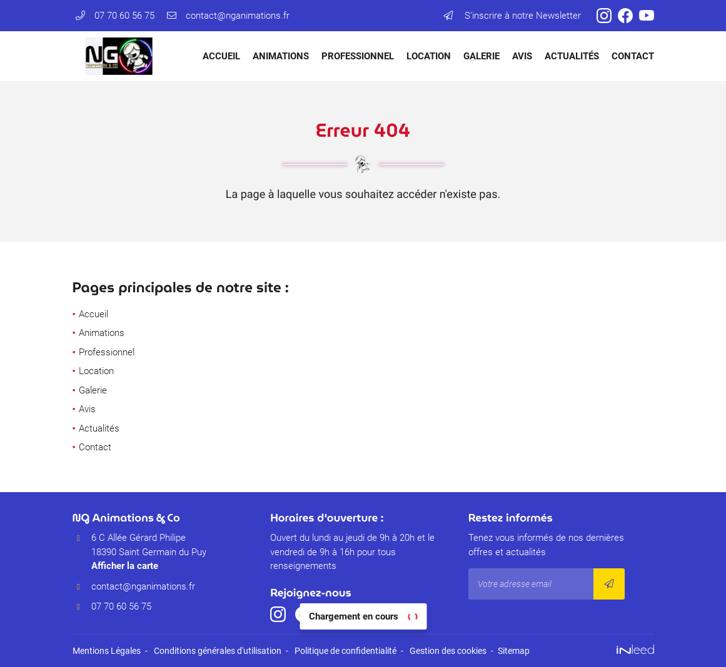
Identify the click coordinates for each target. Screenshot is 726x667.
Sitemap (514, 651)
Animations (281, 56)
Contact (633, 56)
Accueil (221, 56)
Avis (522, 56)
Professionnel (357, 56)
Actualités (572, 56)
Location (428, 56)
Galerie (481, 56)
